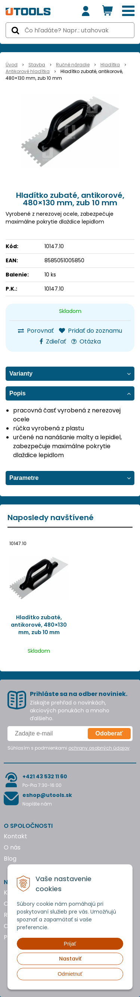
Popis (17, 393)
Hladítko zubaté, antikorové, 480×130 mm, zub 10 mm (39, 625)
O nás (12, 847)
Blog (10, 858)
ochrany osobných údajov (99, 748)
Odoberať (109, 733)
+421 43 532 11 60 (44, 776)
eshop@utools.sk (47, 795)
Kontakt (15, 836)
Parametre (23, 478)
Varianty (20, 373)
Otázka (86, 341)
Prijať (70, 944)
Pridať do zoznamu (90, 330)
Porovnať (36, 330)
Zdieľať (53, 341)
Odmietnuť (70, 974)
